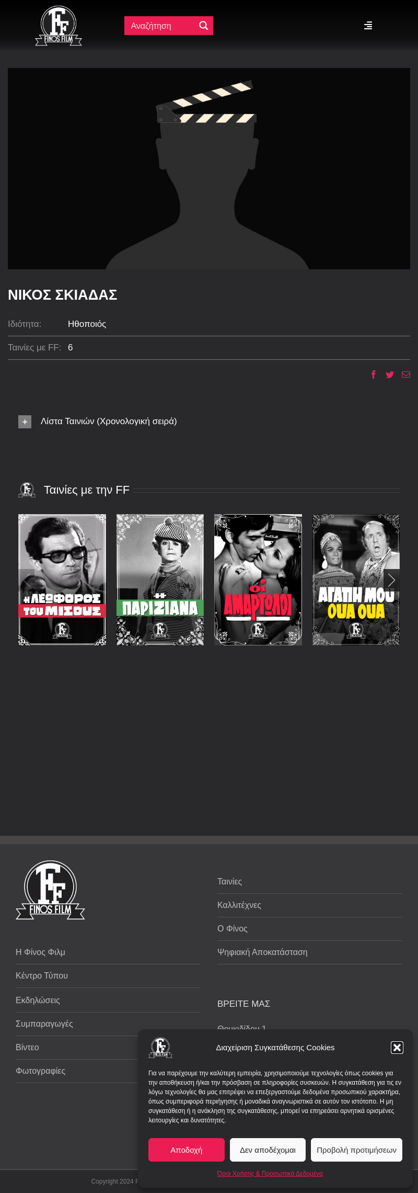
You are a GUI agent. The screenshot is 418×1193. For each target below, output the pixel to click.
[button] (397, 1047)
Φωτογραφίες (40, 1070)
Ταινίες (229, 881)
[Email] (402, 374)
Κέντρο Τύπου (42, 975)
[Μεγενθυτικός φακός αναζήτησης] (204, 26)
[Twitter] (386, 374)
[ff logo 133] (58, 10)
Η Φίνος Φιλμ (40, 952)
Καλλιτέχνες (239, 905)
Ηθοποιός (87, 324)
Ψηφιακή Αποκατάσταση (262, 952)
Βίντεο (27, 1047)
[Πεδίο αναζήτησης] (162, 25)
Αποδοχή (186, 1149)
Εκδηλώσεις (38, 1000)
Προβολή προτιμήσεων (357, 1149)
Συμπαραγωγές (44, 1023)
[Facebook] (370, 374)
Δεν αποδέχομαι (268, 1149)
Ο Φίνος (232, 928)
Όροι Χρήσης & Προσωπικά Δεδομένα (270, 1173)
